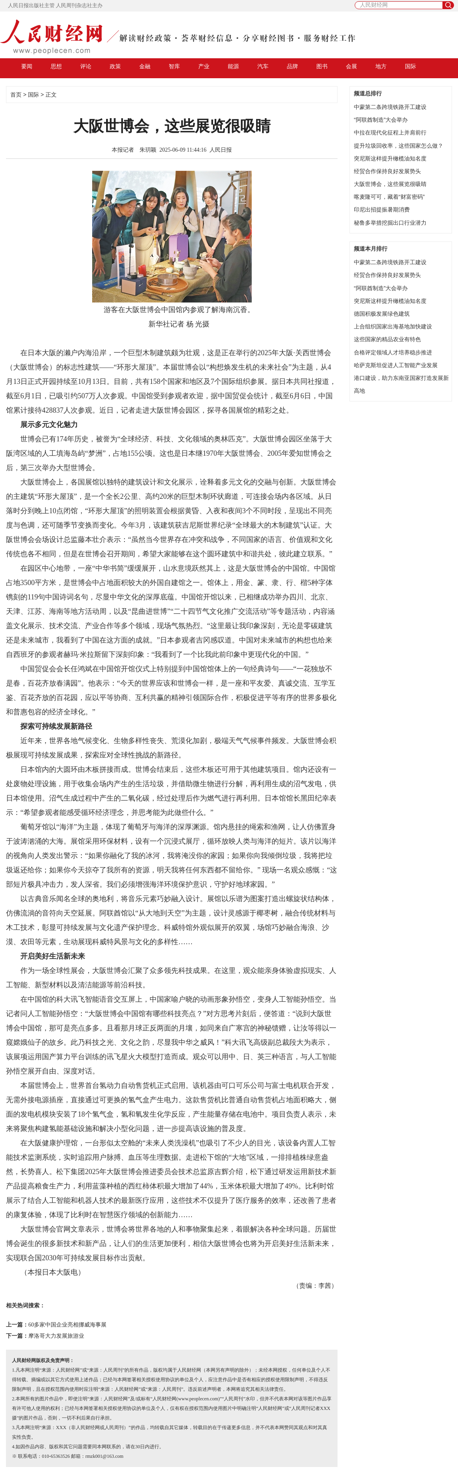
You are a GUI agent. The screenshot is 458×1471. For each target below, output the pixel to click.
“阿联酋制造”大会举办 (381, 120)
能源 (233, 66)
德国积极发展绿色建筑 (382, 313)
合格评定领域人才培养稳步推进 (393, 352)
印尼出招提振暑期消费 (382, 209)
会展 (351, 66)
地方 (381, 66)
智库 (174, 66)
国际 (410, 66)
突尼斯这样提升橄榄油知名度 (390, 158)
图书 (322, 66)
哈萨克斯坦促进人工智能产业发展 (396, 365)
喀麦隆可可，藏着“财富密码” (389, 197)
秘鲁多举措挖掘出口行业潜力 (390, 222)
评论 (85, 66)
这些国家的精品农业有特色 (387, 339)
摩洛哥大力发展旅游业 (56, 1336)
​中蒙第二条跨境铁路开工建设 (390, 107)
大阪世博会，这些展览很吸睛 (390, 184)
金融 (144, 66)
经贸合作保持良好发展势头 (387, 171)
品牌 (292, 66)
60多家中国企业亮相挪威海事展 (67, 1325)
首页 (16, 94)
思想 (56, 66)
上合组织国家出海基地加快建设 (393, 326)
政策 (115, 66)
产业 (203, 66)
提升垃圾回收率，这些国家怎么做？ (398, 145)
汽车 (262, 66)
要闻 (26, 66)
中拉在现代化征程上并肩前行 (390, 132)
